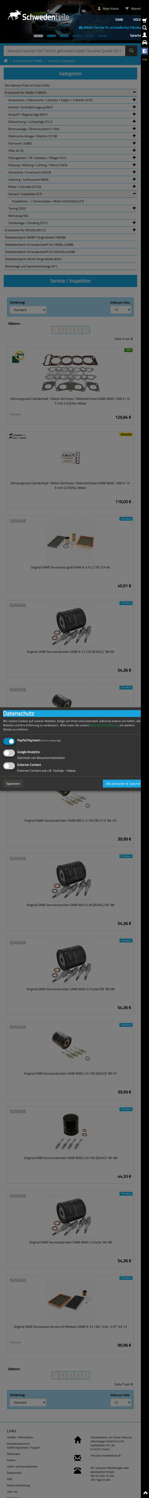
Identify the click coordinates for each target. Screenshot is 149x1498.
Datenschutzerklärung (104, 725)
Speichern (13, 783)
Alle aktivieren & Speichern (124, 783)
